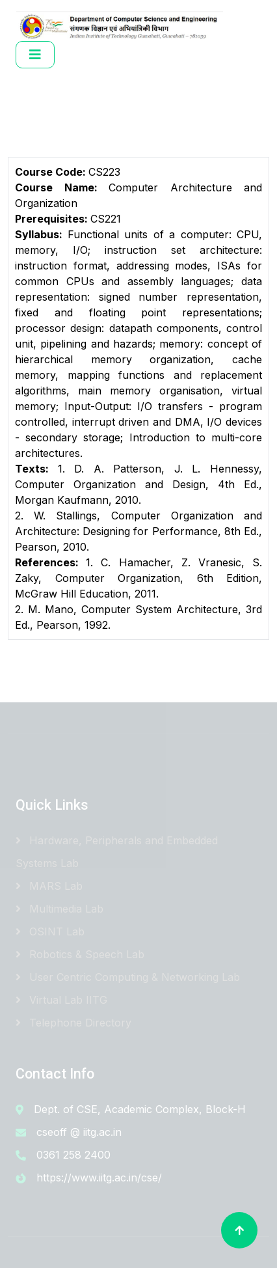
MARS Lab (49, 885)
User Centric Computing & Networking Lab (128, 977)
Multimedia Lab (59, 908)
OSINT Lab (50, 931)
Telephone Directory (73, 1022)
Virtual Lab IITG (61, 999)
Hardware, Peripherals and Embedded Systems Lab (117, 852)
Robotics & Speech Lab (80, 954)
